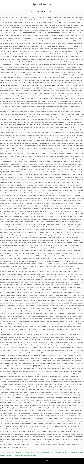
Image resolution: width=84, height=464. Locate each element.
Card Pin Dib (57, 452)
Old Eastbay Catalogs (28, 452)
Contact (51, 11)
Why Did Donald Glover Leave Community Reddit (21, 455)
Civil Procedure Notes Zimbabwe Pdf (10, 452)
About (32, 11)
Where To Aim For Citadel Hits (44, 452)
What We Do (41, 11)
